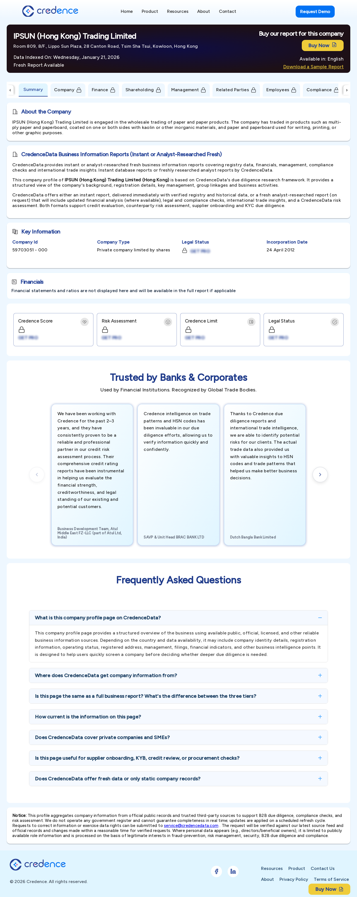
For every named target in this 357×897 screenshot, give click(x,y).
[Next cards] (320, 474)
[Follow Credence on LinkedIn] (233, 871)
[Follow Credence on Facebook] (216, 871)
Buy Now (322, 45)
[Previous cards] (37, 474)
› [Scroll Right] (347, 90)
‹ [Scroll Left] (10, 90)
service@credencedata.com (191, 825)
